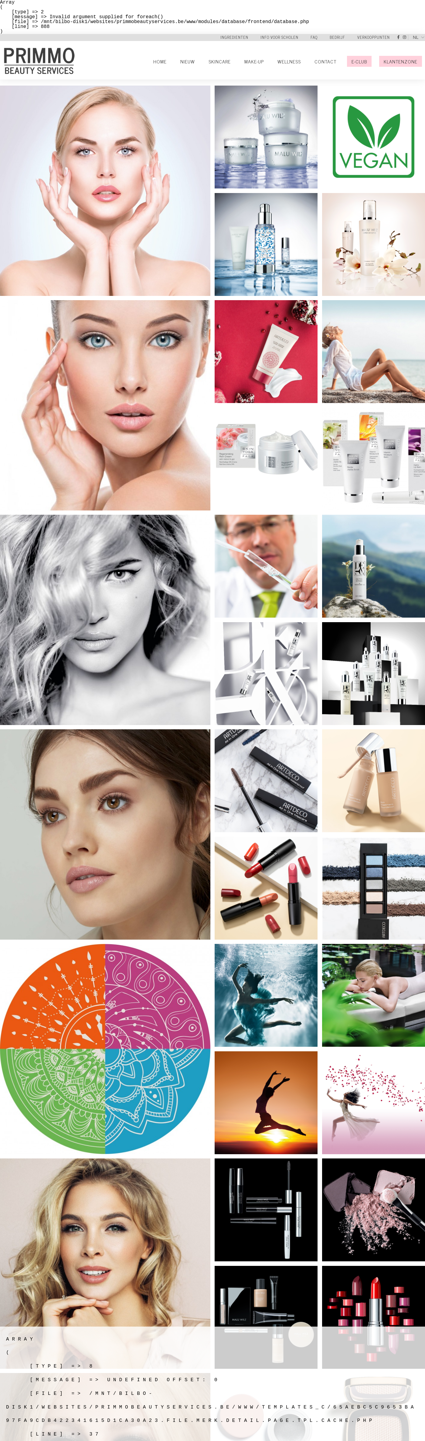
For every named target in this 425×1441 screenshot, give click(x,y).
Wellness (289, 61)
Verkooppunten (373, 37)
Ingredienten (234, 37)
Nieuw (187, 61)
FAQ (314, 37)
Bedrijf (337, 37)
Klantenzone (400, 61)
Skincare (220, 61)
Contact (325, 61)
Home (160, 61)
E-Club (359, 61)
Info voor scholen (279, 37)
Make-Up (254, 61)
